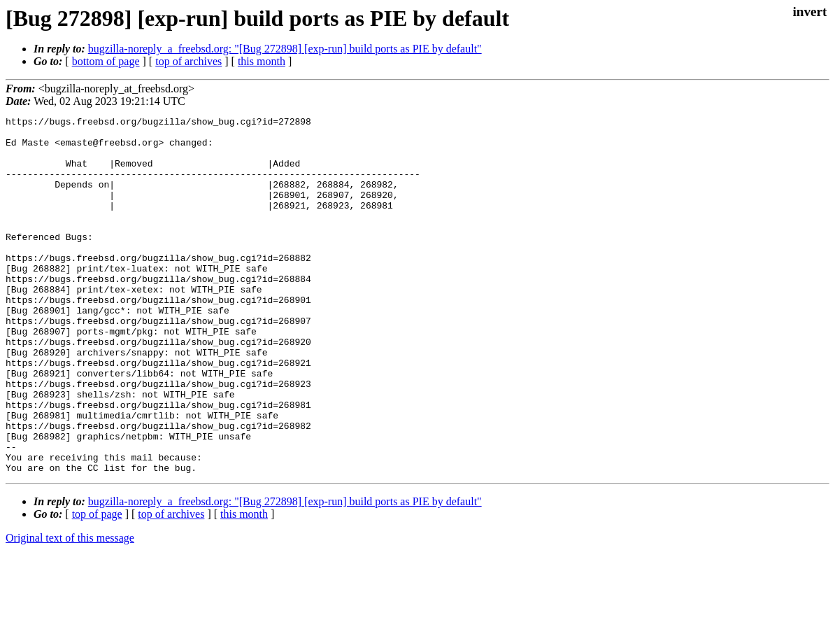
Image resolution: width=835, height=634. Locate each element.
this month (261, 61)
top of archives (188, 61)
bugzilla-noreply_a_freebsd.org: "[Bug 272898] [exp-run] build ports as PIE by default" (285, 49)
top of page (97, 585)
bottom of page (106, 61)
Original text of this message (70, 609)
